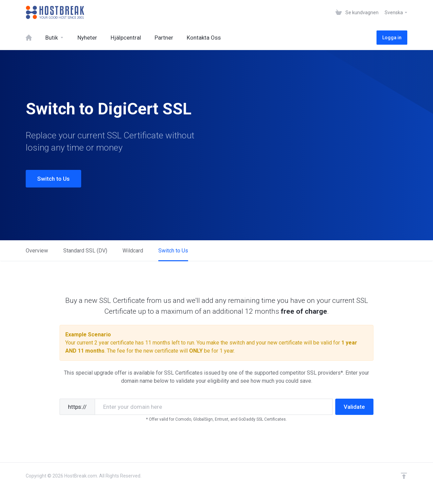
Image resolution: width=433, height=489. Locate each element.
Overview (37, 250)
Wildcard (132, 250)
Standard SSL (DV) (85, 250)
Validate (354, 406)
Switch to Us (53, 178)
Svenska (396, 12)
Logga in (392, 37)
